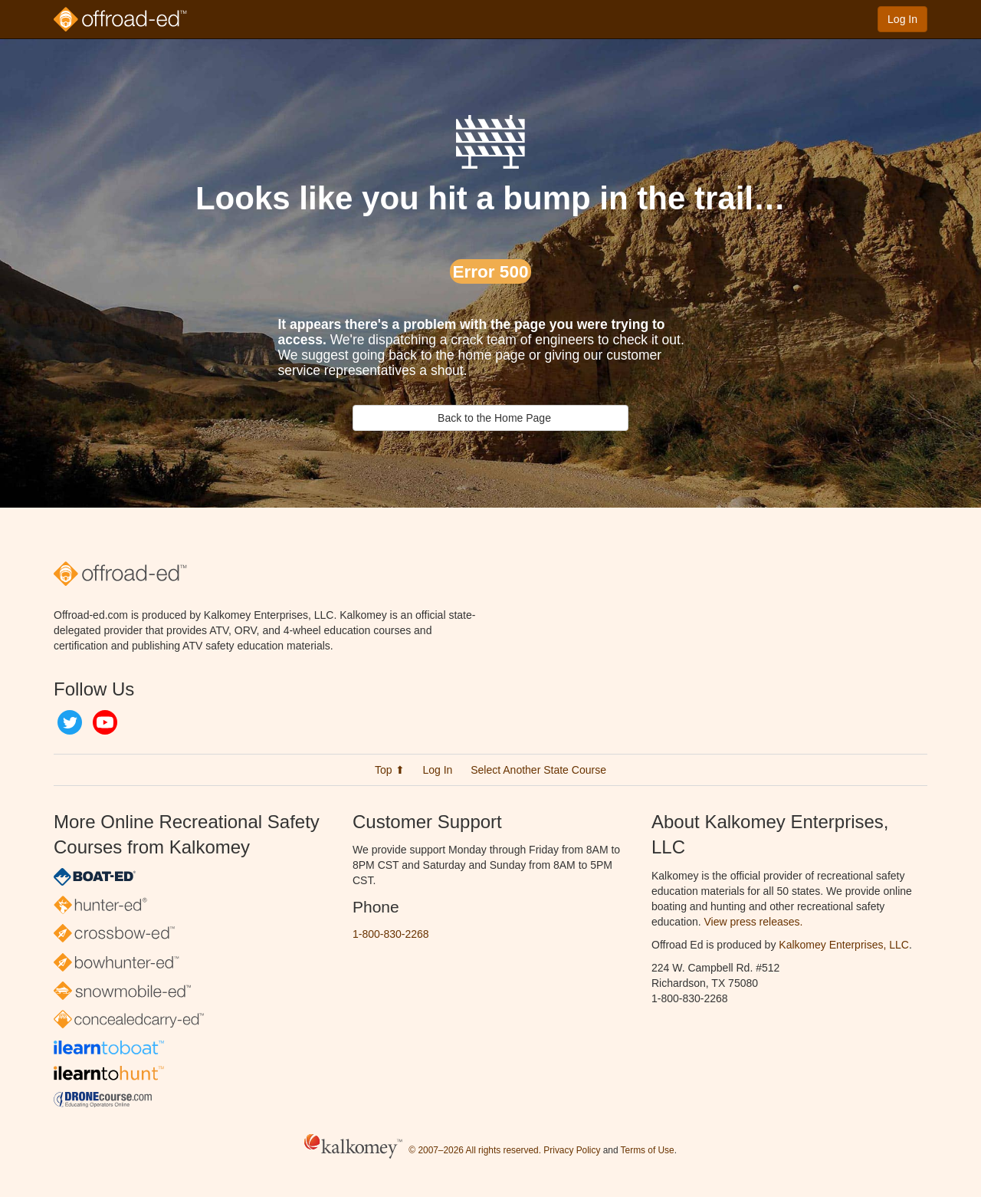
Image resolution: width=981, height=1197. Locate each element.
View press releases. (753, 922)
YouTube (105, 722)
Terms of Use (647, 1150)
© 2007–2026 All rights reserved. (474, 1150)
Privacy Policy (571, 1150)
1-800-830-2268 (391, 934)
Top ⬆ (389, 770)
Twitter (69, 722)
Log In (902, 19)
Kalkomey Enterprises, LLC (844, 945)
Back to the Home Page (490, 418)
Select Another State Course (538, 770)
